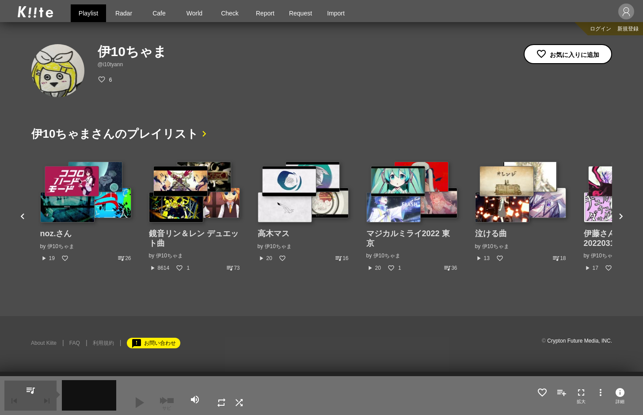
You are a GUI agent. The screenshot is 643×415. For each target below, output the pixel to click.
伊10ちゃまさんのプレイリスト (115, 133)
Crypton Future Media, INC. (579, 341)
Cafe (159, 13)
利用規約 (103, 343)
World (194, 13)
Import (336, 13)
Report (265, 13)
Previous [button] (22, 217)
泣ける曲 (491, 233)
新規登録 (628, 29)
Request (300, 13)
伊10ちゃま (60, 246)
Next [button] (621, 217)
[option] (85, 212)
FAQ (74, 343)
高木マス (273, 233)
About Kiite (44, 343)
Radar (123, 13)
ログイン (600, 29)
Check (230, 13)
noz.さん (56, 233)
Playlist (88, 13)
